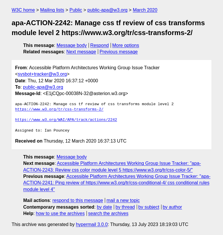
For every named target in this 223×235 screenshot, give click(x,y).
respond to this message (77, 200)
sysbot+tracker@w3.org (42, 74)
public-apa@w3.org (107, 10)
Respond (99, 45)
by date (104, 207)
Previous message (119, 51)
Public (75, 10)
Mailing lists (52, 10)
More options (125, 45)
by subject (148, 207)
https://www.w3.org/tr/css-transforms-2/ (59, 109)
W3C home (23, 10)
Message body (72, 45)
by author (172, 207)
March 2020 (145, 10)
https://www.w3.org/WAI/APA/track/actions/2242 (66, 120)
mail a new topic (123, 200)
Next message (81, 51)
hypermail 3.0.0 (91, 224)
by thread (125, 207)
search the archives (108, 213)
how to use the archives (60, 213)
